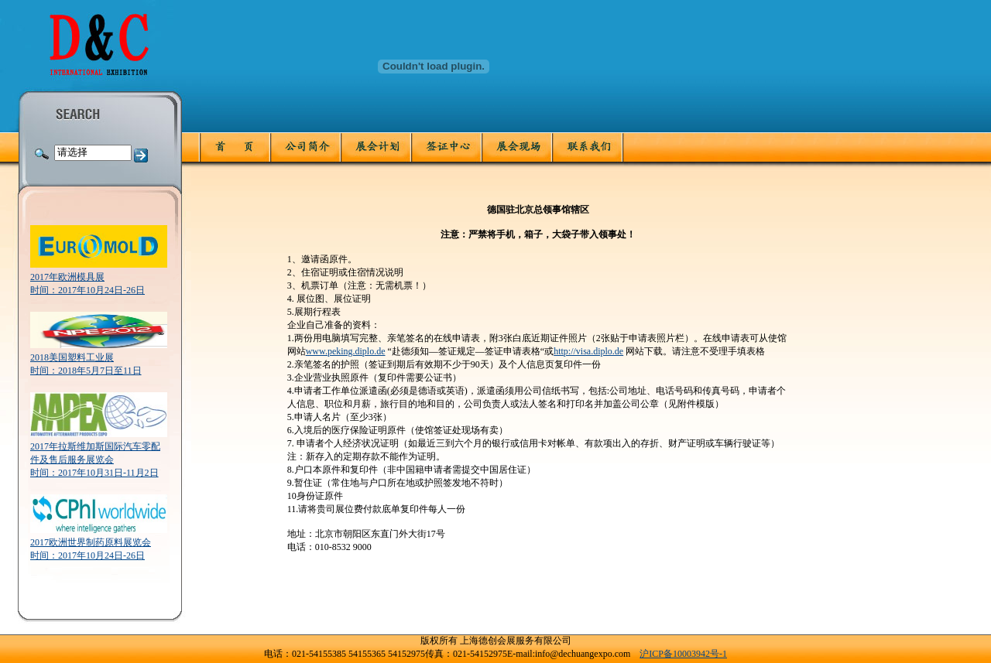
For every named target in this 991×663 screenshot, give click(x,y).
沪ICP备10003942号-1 (683, 653)
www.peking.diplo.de (346, 351)
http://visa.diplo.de (588, 351)
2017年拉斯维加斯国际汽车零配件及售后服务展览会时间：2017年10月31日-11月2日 (95, 459)
